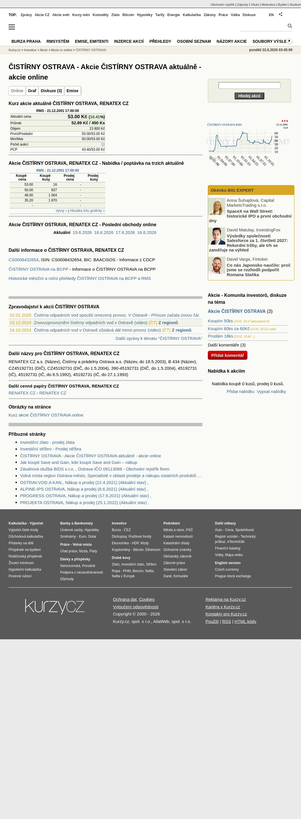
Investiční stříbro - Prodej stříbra (50, 448)
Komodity (100, 15)
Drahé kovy (121, 558)
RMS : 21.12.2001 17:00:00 (57, 171)
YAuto (255, 4)
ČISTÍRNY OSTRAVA (91, 50)
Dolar (92, 537)
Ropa (116, 571)
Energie (173, 15)
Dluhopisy (119, 537)
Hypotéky (145, 15)
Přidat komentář (227, 355)
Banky (65, 523)
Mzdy (145, 543)
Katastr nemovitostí (178, 537)
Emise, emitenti (92, 41)
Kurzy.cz (14, 50)
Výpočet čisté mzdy (23, 530)
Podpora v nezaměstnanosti (81, 572)
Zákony (210, 15)
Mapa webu (234, 555)
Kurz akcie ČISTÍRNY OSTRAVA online (46, 415)
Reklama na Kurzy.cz (226, 599)
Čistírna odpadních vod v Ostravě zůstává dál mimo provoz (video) (97, 330)
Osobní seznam (194, 41)
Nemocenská (70, 566)
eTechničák (236, 542)
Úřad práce (68, 551)
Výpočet (36, 523)
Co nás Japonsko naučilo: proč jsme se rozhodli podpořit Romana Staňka (259, 269)
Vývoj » (61, 211)
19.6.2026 (82, 232)
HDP (135, 543)
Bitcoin (128, 15)
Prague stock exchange (233, 576)
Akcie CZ (42, 15)
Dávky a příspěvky (75, 559)
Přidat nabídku (241, 391)
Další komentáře (223, 344)
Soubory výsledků (274, 41)
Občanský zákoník (177, 556)
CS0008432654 (23, 259)
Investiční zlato (132, 564)
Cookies (147, 599)
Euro (82, 537)
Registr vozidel (226, 537)
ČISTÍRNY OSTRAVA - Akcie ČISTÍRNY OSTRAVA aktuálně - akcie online (90, 455)
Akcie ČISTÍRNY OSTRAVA (237, 311)
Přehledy (160, 41)
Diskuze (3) (51, 90)
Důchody (67, 579)
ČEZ (127, 530)
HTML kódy (245, 621)
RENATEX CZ (23, 392)
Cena (229, 530)
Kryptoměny (121, 550)
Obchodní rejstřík (223, 4)
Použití (212, 621)
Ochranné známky (177, 550)
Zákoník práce (174, 563)
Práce (223, 15)
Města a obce (173, 530)
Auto (218, 530)
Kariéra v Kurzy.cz (223, 606)
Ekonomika (120, 543)
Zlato (116, 15)
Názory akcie (232, 41)
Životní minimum (21, 563)
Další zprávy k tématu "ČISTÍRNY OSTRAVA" (159, 338)
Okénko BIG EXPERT (232, 190)
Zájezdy (242, 4)
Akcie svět (60, 15)
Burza (116, 530)
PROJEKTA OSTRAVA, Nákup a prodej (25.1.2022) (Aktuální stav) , (84, 502)
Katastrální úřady (176, 543)
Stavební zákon (175, 570)
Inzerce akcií (129, 41)
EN (271, 15)
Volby (219, 555)
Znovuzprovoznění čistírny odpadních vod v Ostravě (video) (90, 322)
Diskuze (249, 15)
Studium (295, 4)
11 (103, 144)
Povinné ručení (20, 576)
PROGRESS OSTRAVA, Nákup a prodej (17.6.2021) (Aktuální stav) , (85, 495)
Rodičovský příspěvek (25, 556)
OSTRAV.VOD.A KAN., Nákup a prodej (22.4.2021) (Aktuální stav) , (84, 482)
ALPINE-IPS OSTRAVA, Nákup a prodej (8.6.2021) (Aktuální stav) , (84, 489)
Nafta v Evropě (123, 576)
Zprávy (26, 15)
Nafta (149, 571)
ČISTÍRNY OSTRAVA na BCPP (38, 269)
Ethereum (152, 550)
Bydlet (282, 4)
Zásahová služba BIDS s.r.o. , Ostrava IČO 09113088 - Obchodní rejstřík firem (94, 468)
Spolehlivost (244, 530)
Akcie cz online (61, 50)
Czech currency (227, 570)
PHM (127, 571)
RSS (226, 621)
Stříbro (151, 564)
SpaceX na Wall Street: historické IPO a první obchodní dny (250, 216)
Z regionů (168, 322)
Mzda (83, 551)
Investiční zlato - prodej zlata (47, 442)
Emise (72, 90)
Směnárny (68, 537)
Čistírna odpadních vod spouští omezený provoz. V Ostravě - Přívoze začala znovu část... (119, 315)
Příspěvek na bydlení (25, 550)
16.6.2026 (147, 232)
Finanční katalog (227, 548)
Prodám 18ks (220, 336)
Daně (167, 576)
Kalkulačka (192, 15)
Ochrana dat (125, 599)
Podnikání (171, 523)
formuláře (180, 576)
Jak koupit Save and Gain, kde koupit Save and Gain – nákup (78, 462)
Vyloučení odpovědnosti (136, 606)
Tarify (160, 15)
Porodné (88, 566)
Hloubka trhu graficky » (87, 211)
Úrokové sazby (71, 530)
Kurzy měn (81, 15)
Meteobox (268, 4)
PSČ (189, 530)
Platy (93, 551)
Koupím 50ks (220, 320)
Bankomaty (83, 523)
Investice (30, 50)
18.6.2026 (104, 232)
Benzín (138, 571)
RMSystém (57, 41)
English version (228, 563)
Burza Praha (26, 41)
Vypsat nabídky (271, 391)
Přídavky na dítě (21, 543)
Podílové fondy (139, 537)
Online (17, 90)
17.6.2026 (125, 232)
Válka (235, 15)
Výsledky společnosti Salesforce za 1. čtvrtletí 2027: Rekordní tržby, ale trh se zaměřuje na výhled (248, 242)
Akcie (44, 50)
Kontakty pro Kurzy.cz (226, 613)
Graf (32, 90)
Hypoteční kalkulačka (25, 570)
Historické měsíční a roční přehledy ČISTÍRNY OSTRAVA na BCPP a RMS (80, 278)
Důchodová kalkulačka (26, 537)
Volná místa (82, 545)
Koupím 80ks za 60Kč (229, 328)
